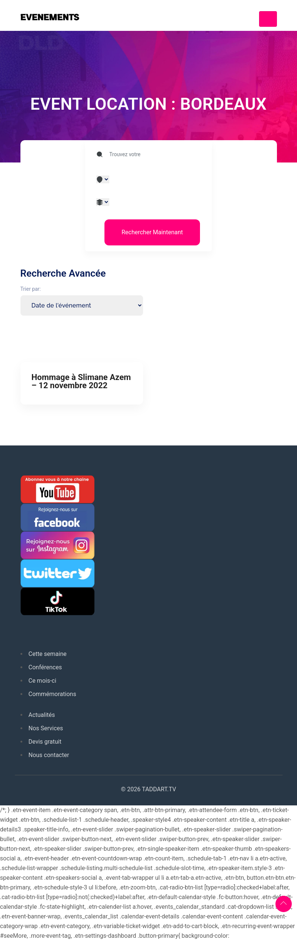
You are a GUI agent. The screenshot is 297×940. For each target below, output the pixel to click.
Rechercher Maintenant (152, 232)
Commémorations (52, 694)
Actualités (42, 714)
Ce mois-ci (43, 680)
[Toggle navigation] (268, 19)
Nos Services (46, 728)
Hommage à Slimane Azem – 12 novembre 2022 (81, 381)
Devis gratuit (45, 741)
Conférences (45, 667)
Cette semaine (48, 653)
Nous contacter (49, 755)
